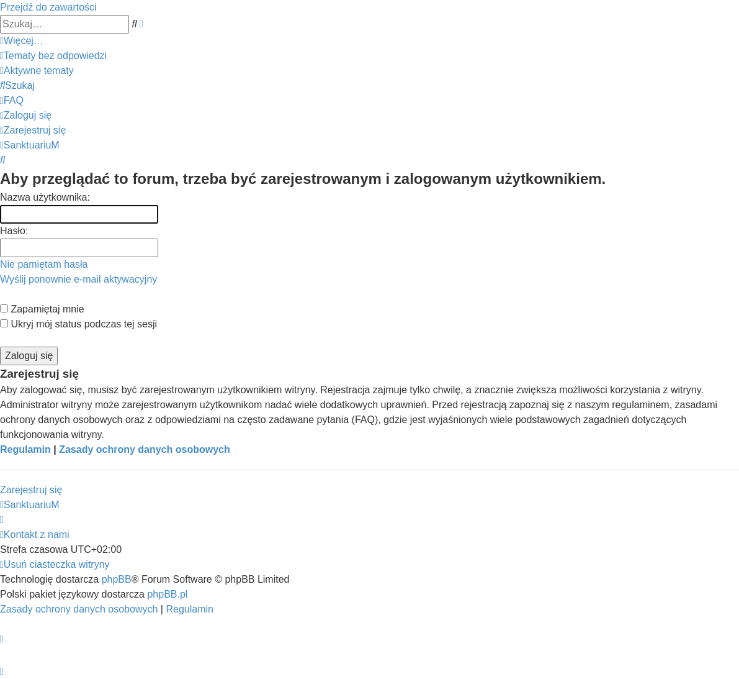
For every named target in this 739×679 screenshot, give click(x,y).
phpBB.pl (167, 594)
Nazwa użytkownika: (45, 197)
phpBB (117, 579)
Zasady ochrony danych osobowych (144, 449)
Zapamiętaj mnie (42, 309)
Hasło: (14, 231)
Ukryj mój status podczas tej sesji (78, 324)
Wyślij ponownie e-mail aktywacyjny (78, 279)
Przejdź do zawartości (48, 7)
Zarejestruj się (31, 490)
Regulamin (25, 449)
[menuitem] (53, 55)
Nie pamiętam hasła (43, 264)
